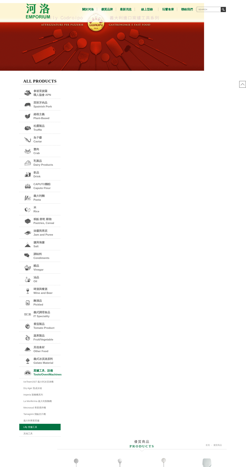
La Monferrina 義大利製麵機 (37, 407)
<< (141, 291)
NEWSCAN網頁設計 (228, 461)
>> (153, 291)
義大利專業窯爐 (31, 426)
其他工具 (28, 439)
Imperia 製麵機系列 (33, 400)
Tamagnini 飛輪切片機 (34, 420)
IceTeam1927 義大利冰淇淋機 (38, 387)
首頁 (208, 90)
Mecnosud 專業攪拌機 (34, 413)
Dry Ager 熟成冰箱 (32, 394)
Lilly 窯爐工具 (30, 433)
